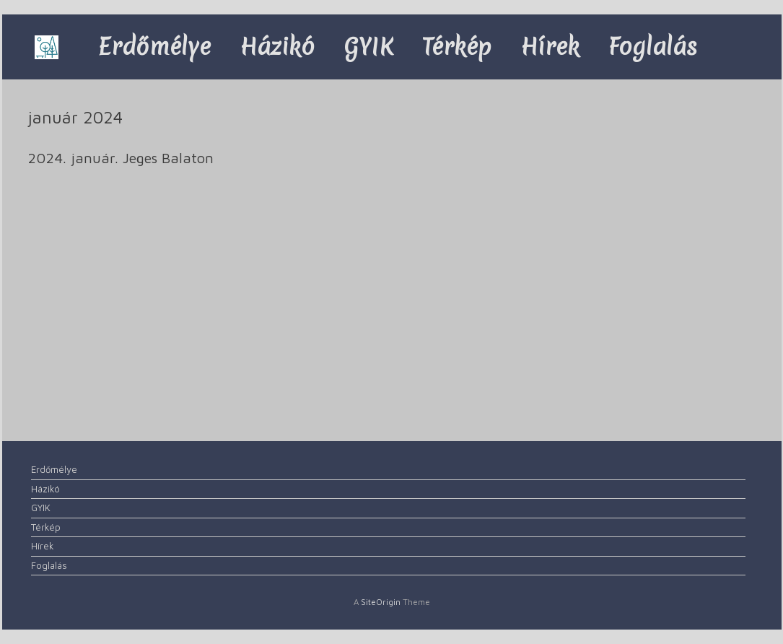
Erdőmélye (154, 46)
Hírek (549, 46)
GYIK (368, 46)
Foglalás (652, 46)
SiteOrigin (381, 601)
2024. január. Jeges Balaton (120, 157)
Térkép (456, 46)
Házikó (277, 46)
